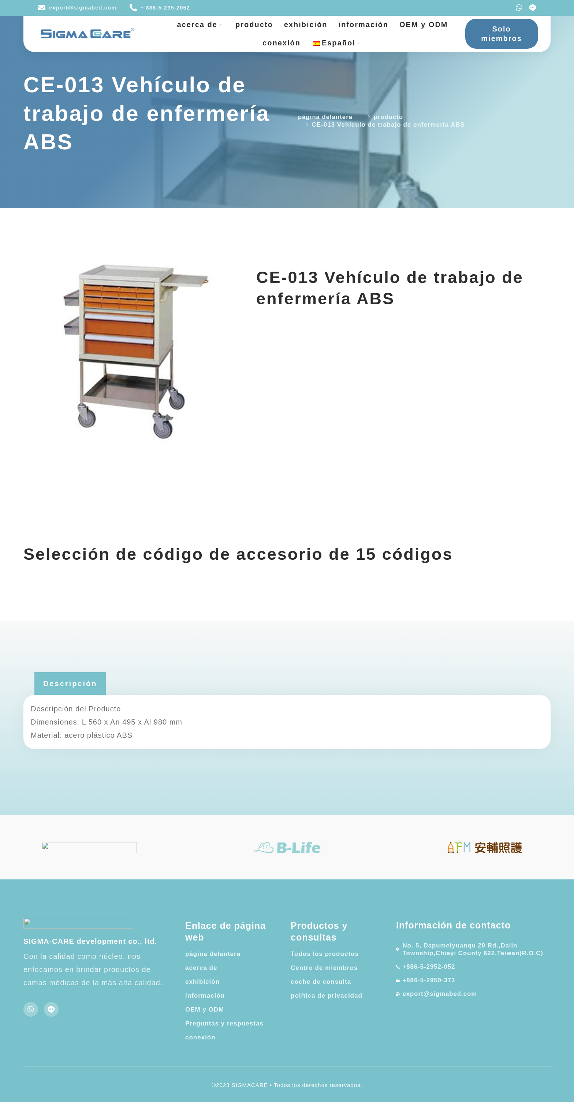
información (363, 25)
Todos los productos (325, 953)
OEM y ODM (423, 25)
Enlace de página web (225, 931)
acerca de (201, 25)
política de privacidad (326, 995)
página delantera (213, 953)
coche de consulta (321, 981)
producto (254, 25)
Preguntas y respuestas (224, 1023)
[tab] (70, 683)
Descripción (70, 684)
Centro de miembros (324, 967)
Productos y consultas (319, 931)
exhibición (306, 25)
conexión (281, 43)
